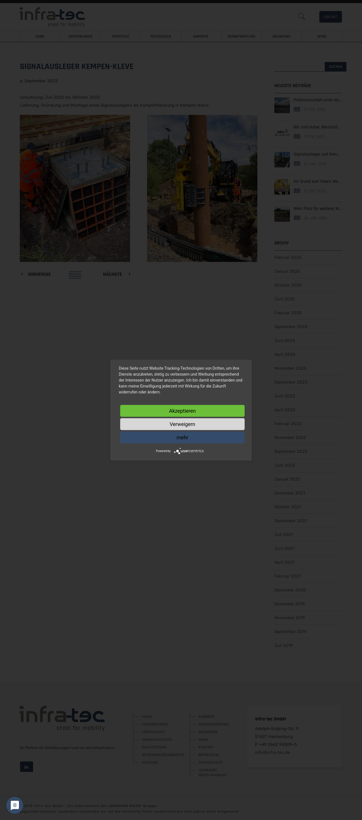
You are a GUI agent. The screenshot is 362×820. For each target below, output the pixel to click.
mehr (182, 437)
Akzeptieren (182, 411)
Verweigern (182, 424)
